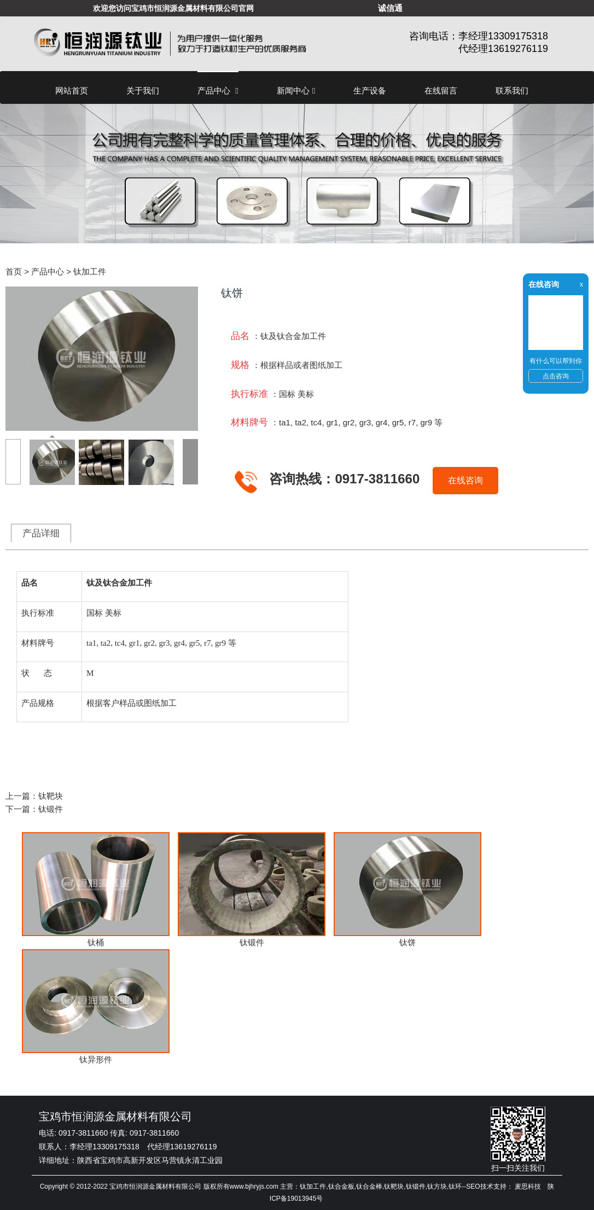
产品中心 (217, 90)
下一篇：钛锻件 (34, 809)
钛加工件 (89, 271)
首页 (13, 271)
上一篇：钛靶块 (34, 795)
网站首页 (71, 90)
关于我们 (142, 90)
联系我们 (512, 90)
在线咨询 (465, 480)
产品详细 (41, 533)
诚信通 (390, 8)
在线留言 (440, 90)
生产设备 (369, 90)
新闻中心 (296, 90)
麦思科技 (528, 1186)
